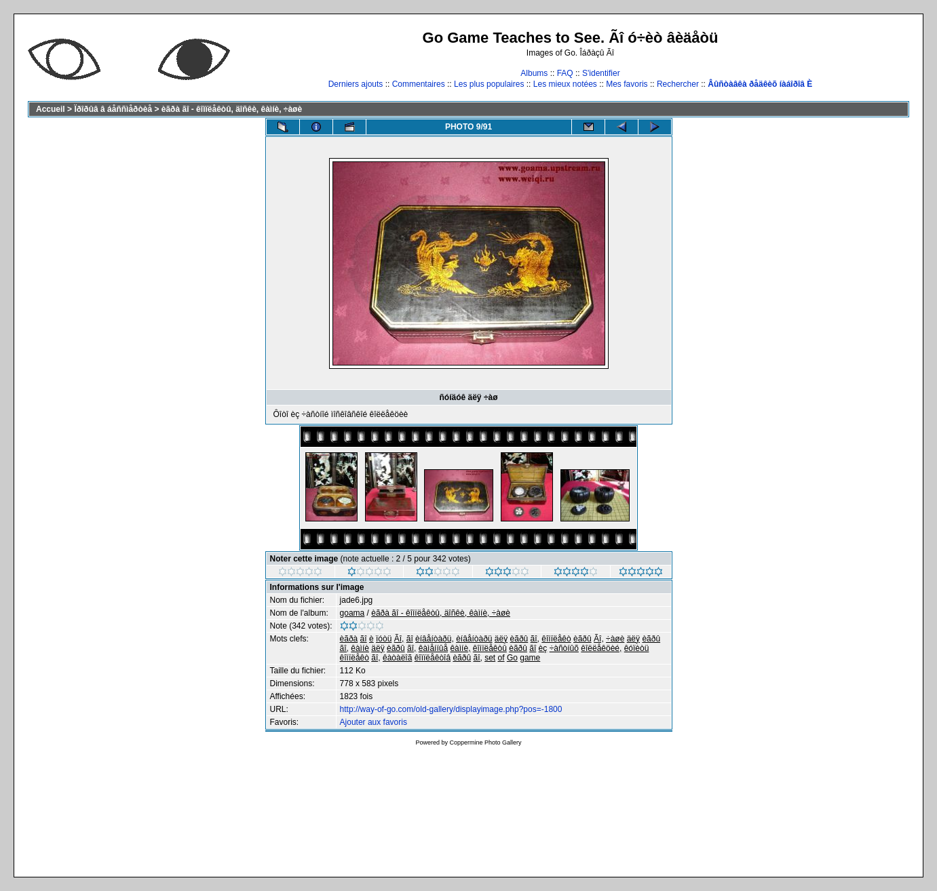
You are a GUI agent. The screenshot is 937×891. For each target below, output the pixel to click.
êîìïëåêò (556, 639)
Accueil (50, 109)
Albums (534, 73)
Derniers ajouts (355, 84)
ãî (363, 639)
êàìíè (360, 648)
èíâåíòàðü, (434, 639)
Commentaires (418, 84)
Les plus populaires (489, 84)
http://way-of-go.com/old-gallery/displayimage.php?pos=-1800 (451, 709)
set (489, 657)
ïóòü (383, 639)
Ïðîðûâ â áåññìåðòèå (113, 109)
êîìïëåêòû (490, 648)
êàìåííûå (433, 648)
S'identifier (601, 73)
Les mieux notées (565, 84)
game (530, 657)
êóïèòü (636, 648)
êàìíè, (460, 648)
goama (352, 613)
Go (512, 657)
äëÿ (501, 639)
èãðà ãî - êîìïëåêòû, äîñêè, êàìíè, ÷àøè (231, 109)
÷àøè (615, 639)
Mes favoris (626, 84)
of (501, 657)
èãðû (519, 639)
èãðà (349, 639)
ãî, (535, 639)
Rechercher (678, 84)
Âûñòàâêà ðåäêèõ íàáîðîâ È (760, 84)
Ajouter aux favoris (373, 722)
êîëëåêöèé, (601, 648)
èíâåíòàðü (474, 639)
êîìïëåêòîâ (433, 657)
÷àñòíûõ (564, 648)
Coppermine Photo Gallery (485, 742)
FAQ (565, 73)
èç (543, 648)
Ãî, (399, 639)
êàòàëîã (397, 657)
